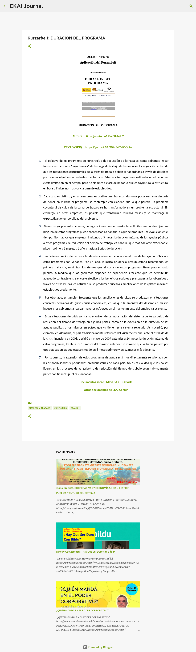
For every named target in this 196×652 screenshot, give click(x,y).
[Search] (48, 6)
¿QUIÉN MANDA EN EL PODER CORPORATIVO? (82, 610)
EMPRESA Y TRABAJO (39, 408)
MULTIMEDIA (60, 408)
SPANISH (75, 408)
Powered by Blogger (98, 647)
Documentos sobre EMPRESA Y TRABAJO (106, 382)
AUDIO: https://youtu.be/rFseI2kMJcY (98, 136)
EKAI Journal (26, 6)
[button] (30, 46)
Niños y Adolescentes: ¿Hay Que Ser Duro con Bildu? (85, 551)
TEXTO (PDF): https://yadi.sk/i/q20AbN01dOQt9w (98, 147)
